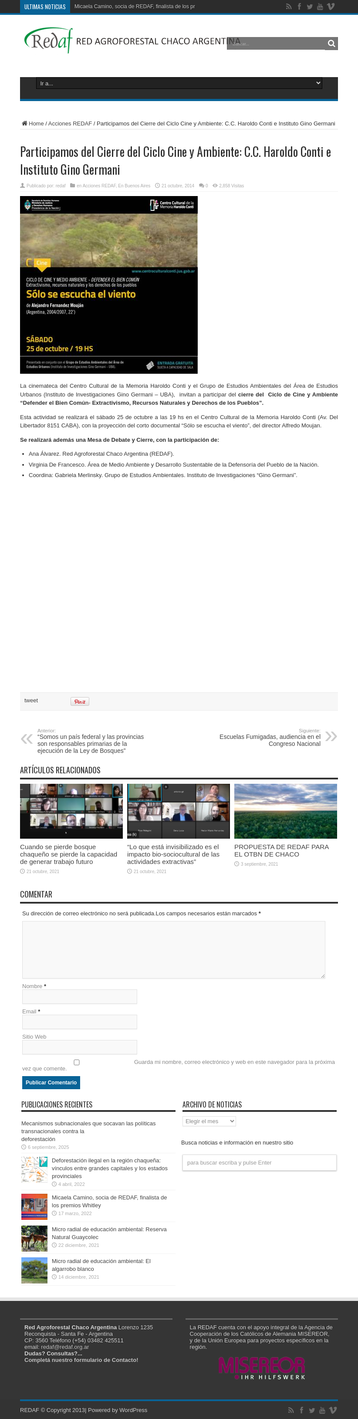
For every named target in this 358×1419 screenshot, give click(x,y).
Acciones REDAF (70, 123)
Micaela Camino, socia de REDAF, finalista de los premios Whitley (150, 6)
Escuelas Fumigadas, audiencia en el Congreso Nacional (267, 737)
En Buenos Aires (134, 185)
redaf (61, 185)
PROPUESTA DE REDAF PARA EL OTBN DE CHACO (281, 850)
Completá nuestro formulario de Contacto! (81, 1360)
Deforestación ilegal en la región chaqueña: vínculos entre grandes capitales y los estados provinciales (110, 1168)
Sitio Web (34, 1036)
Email (29, 1011)
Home (32, 123)
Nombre (32, 986)
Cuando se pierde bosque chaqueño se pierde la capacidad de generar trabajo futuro (68, 854)
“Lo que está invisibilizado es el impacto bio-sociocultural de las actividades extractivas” (173, 854)
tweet (31, 700)
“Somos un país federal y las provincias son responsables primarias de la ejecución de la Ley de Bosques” (90, 741)
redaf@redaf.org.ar (65, 1347)
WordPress (133, 1410)
